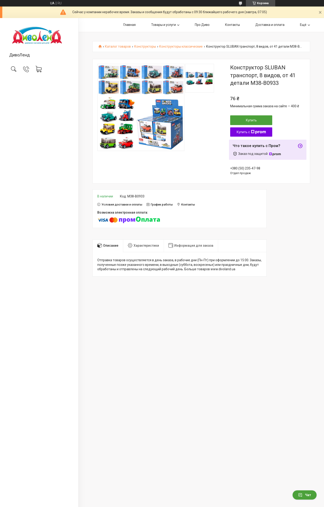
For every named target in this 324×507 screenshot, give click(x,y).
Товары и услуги (163, 25)
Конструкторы (145, 46)
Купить (251, 120)
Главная (129, 25)
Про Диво (202, 25)
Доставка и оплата (269, 25)
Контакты (232, 25)
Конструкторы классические (181, 46)
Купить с (251, 132)
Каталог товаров (118, 46)
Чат (304, 495)
